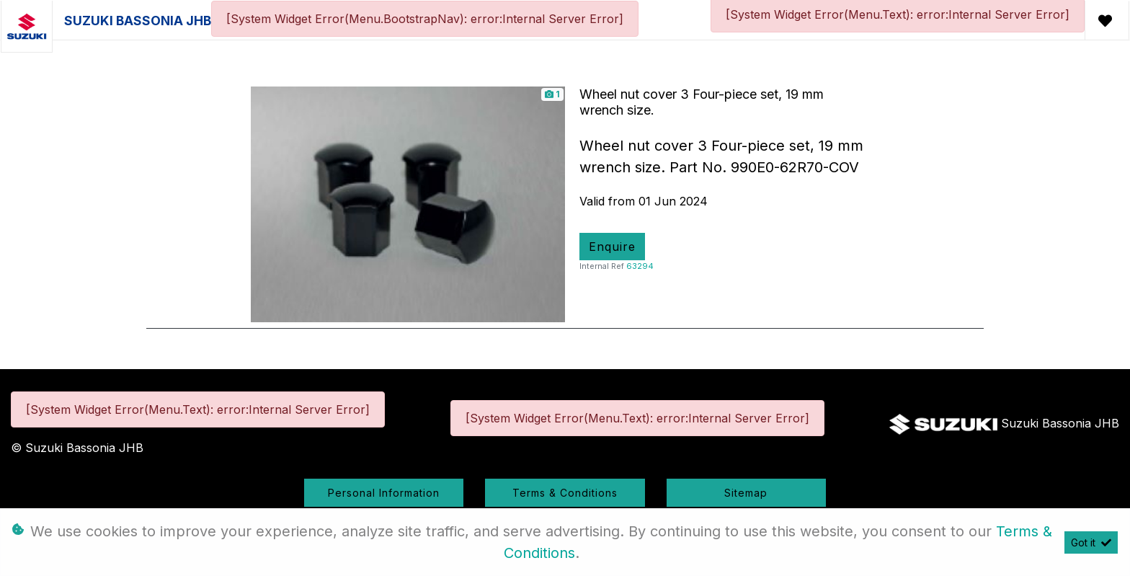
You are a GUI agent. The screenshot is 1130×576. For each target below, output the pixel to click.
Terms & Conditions (565, 493)
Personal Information (384, 493)
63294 (640, 266)
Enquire (612, 246)
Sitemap (746, 493)
